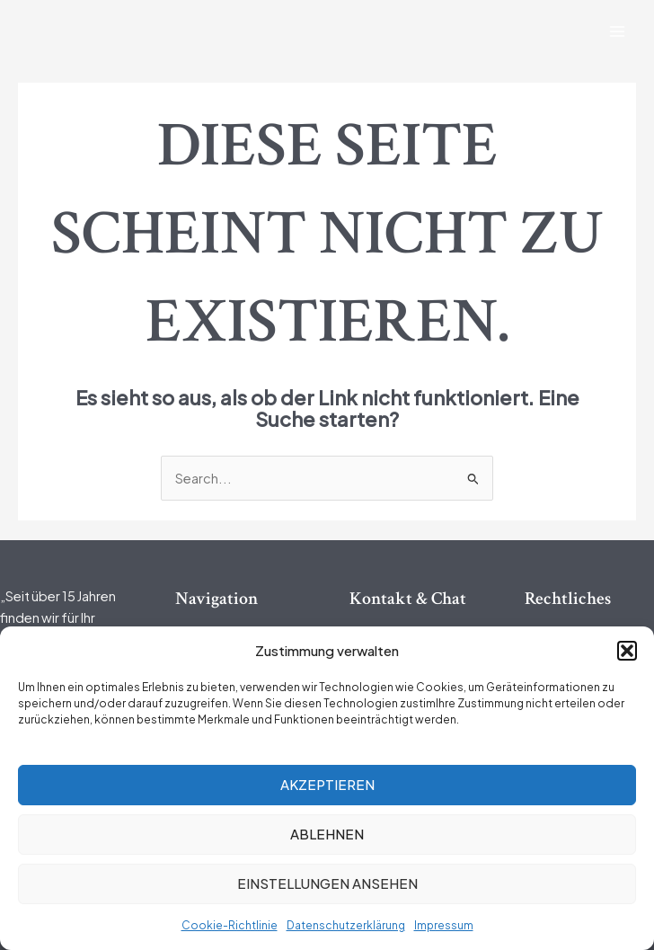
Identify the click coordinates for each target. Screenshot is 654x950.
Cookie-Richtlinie (229, 925)
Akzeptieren (327, 784)
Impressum (443, 925)
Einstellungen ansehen (327, 883)
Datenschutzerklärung (346, 925)
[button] (627, 651)
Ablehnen (327, 833)
